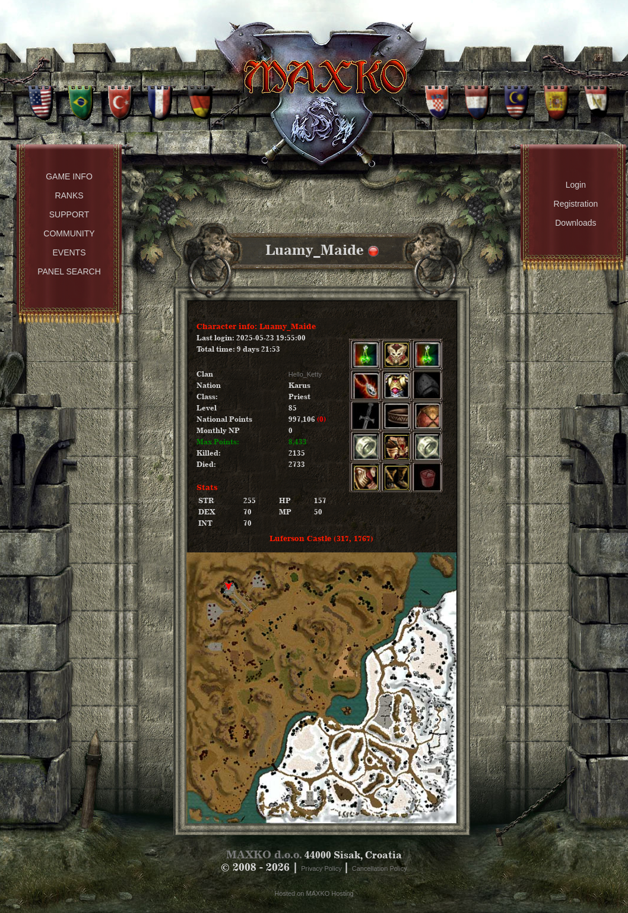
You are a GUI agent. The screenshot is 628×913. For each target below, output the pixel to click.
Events (68, 252)
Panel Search (69, 271)
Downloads (575, 223)
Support (69, 214)
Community (68, 233)
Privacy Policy (322, 868)
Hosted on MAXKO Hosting (313, 893)
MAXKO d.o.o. (264, 854)
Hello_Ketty (305, 374)
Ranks (69, 195)
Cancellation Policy (379, 868)
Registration (576, 203)
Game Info (69, 176)
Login (576, 184)
